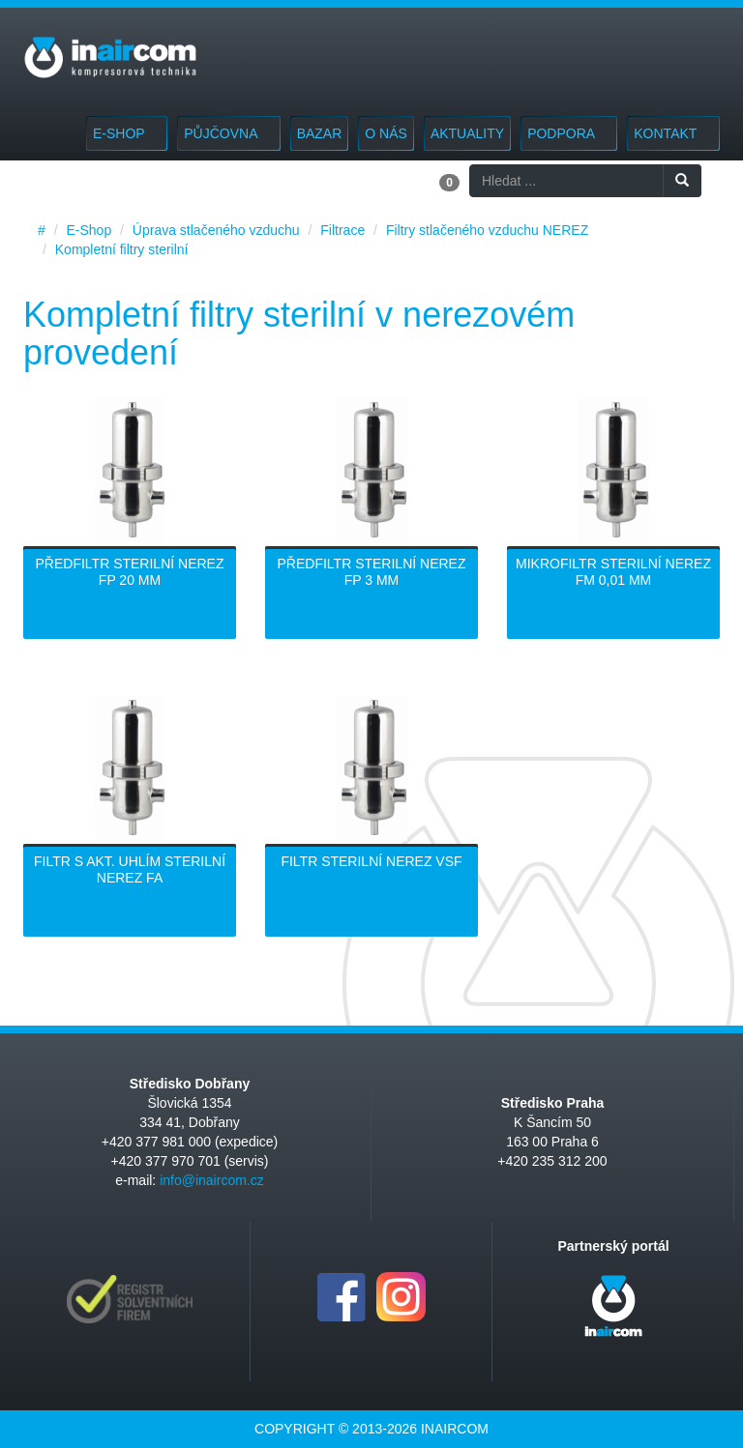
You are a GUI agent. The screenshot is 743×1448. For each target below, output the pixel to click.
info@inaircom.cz (212, 1180)
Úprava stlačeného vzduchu (216, 230)
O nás (386, 133)
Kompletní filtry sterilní (122, 249)
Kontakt (673, 133)
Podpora (568, 133)
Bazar (319, 133)
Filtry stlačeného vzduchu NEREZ (487, 230)
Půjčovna (228, 133)
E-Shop (127, 133)
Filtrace (342, 230)
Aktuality (467, 133)
